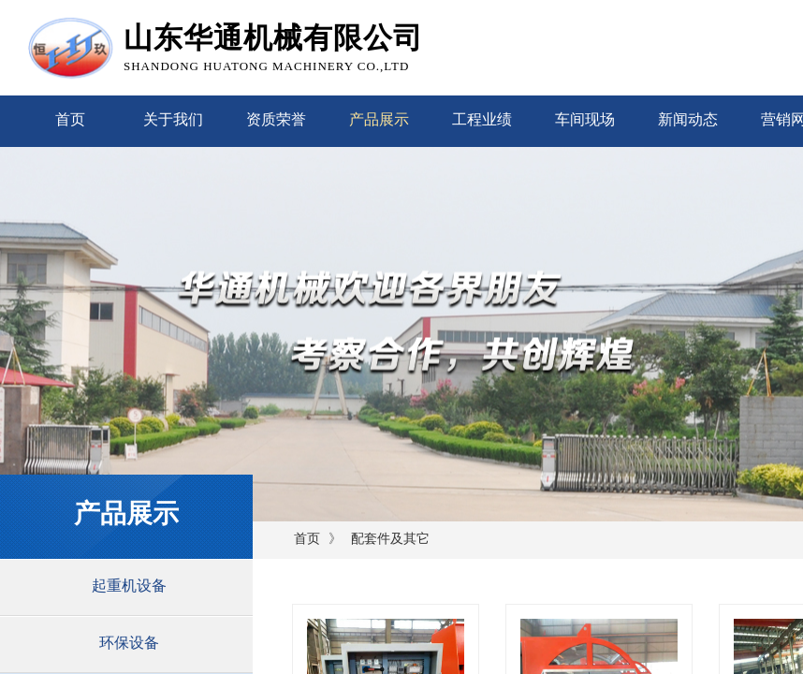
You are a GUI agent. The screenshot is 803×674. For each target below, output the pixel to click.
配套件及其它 (390, 539)
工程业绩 (482, 119)
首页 (70, 119)
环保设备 (129, 643)
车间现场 (585, 119)
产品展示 (379, 119)
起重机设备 (129, 585)
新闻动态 (688, 119)
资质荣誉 (276, 119)
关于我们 (173, 119)
